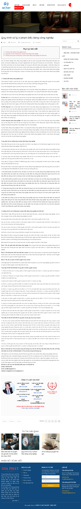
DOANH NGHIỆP (67, 78)
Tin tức (65, 81)
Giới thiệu (16, 5)
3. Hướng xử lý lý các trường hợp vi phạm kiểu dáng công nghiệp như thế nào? (26, 55)
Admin (4, 42)
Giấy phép (41, 5)
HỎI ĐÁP (65, 65)
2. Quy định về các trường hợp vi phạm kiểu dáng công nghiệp (21, 53)
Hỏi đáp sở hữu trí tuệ (25, 42)
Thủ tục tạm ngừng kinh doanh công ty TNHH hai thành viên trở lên (74, 105)
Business (12, 421)
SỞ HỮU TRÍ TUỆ (67, 72)
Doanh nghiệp (26, 5)
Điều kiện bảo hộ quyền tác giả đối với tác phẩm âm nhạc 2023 (9, 454)
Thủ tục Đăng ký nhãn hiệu (74, 129)
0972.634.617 (23, 391)
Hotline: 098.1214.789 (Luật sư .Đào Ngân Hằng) (30, 406)
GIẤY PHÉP (66, 75)
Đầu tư (34, 5)
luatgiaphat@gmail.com (68, 493)
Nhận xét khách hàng (70, 59)
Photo (19, 421)
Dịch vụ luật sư (62, 5)
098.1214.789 (23, 386)
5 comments (38, 42)
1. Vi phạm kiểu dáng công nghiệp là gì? (15, 52)
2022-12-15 (13, 42)
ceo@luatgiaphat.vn (67, 479)
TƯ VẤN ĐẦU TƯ (67, 62)
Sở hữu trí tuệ (51, 5)
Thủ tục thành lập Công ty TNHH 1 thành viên (74, 118)
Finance (5, 421)
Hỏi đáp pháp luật (28, 483)
